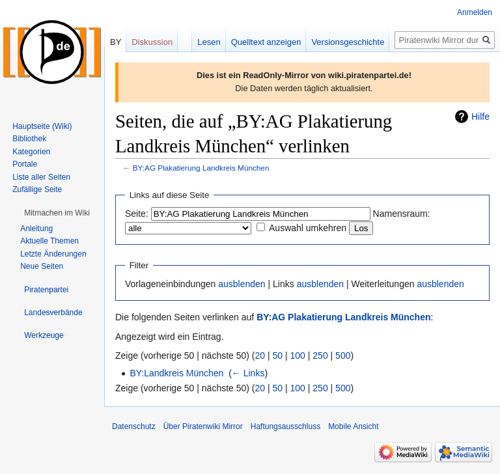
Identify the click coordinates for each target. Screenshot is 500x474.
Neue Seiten (41, 266)
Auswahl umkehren (307, 228)
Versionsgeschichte (347, 42)
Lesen (208, 42)
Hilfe (480, 116)
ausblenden (241, 284)
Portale (24, 164)
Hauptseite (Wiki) (42, 126)
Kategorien (31, 151)
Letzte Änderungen (53, 253)
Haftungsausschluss (285, 426)
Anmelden (474, 12)
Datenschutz (134, 426)
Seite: (136, 213)
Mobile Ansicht (353, 426)
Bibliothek (29, 138)
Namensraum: (401, 213)
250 (319, 355)
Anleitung (36, 228)
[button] (57, 212)
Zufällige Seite (37, 189)
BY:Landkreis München (176, 373)
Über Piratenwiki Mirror (203, 426)
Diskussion (152, 42)
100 (297, 355)
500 (342, 355)
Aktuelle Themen (49, 240)
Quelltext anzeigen (266, 42)
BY (115, 42)
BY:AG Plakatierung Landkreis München (201, 167)
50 (278, 355)
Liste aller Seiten (41, 177)
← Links (248, 373)
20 (260, 355)
